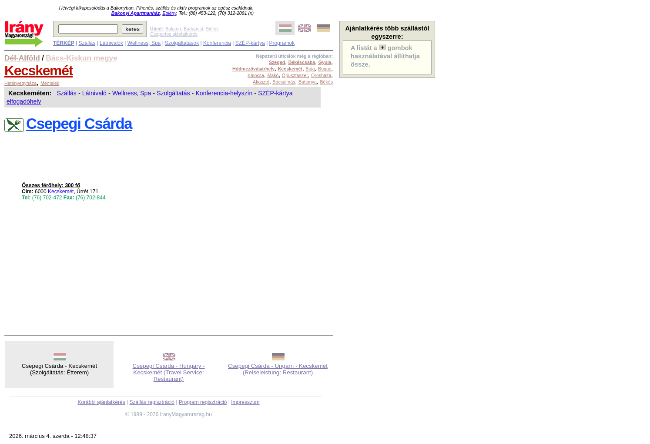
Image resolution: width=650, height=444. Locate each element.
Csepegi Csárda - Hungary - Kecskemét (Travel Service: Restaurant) (169, 372)
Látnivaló (94, 93)
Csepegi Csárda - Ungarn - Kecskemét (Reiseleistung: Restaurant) (278, 369)
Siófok (212, 28)
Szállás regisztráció (152, 402)
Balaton (173, 28)
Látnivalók (111, 43)
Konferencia (217, 43)
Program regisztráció (203, 402)
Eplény (169, 13)
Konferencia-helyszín (224, 93)
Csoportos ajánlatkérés (174, 34)
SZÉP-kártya (250, 43)
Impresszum (245, 402)
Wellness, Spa (144, 43)
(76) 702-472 (47, 198)
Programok (282, 43)
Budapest (193, 28)
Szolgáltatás (173, 93)
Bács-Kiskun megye (81, 58)
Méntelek (49, 83)
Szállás (86, 43)
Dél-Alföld (22, 58)
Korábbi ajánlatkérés (101, 402)
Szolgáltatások (182, 43)
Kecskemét (38, 70)
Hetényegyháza (20, 83)
